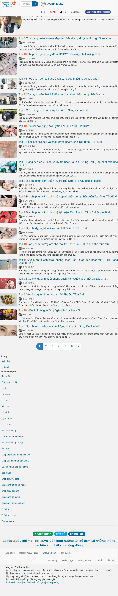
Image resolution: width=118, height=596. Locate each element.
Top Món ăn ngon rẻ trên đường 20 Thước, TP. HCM (51, 294)
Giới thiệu (10, 553)
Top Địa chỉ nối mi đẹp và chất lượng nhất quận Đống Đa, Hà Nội (59, 326)
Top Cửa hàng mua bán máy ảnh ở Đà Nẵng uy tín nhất (53, 110)
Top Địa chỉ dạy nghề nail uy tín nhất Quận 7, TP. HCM (53, 228)
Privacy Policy (53, 582)
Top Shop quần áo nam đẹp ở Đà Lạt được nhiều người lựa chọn (59, 78)
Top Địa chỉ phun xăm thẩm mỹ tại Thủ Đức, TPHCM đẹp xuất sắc (60, 180)
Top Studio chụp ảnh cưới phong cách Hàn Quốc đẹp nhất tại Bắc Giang (63, 278)
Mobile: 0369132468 (28, 553)
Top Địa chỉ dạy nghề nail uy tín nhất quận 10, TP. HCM (54, 126)
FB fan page (67, 560)
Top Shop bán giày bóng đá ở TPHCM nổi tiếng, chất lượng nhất (59, 54)
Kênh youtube (84, 560)
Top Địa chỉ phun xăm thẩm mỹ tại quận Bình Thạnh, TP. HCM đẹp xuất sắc (65, 212)
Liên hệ (110, 560)
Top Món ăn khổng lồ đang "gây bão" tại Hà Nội (49, 310)
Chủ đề (99, 560)
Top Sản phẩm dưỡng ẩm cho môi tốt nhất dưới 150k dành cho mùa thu (64, 244)
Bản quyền (65, 553)
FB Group (52, 560)
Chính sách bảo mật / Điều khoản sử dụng (25, 582)
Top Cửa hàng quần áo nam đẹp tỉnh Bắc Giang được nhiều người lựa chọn (65, 38)
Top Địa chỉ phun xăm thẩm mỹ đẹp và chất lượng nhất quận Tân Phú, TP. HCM (68, 196)
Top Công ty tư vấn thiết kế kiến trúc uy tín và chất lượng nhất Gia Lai (61, 94)
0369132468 (21, 573)
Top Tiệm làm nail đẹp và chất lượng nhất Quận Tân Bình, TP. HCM (60, 141)
